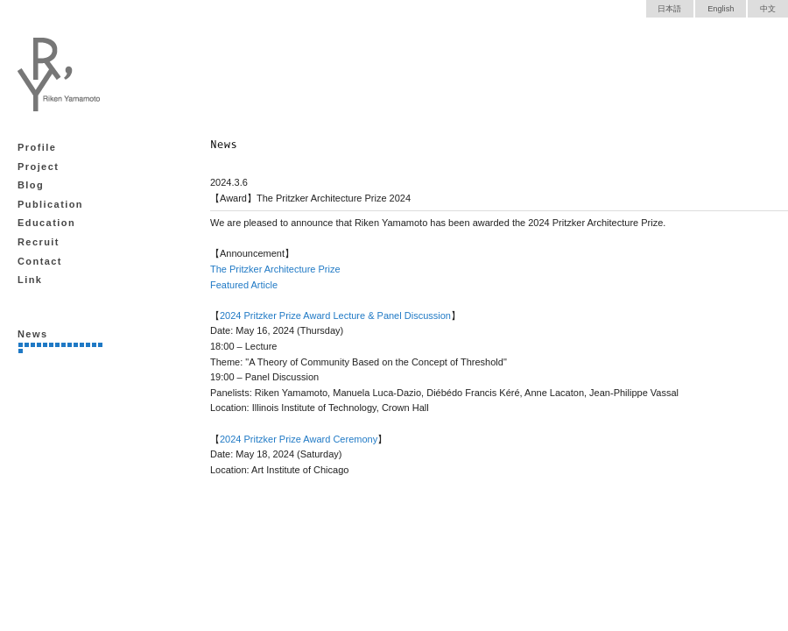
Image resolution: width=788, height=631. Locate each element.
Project (38, 166)
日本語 (669, 8)
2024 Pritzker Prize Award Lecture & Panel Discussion (335, 315)
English (720, 8)
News (32, 334)
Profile (37, 147)
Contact (40, 261)
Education (46, 222)
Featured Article (244, 285)
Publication (50, 204)
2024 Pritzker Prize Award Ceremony (298, 439)
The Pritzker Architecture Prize (275, 269)
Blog (31, 185)
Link (30, 279)
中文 (768, 8)
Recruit (39, 242)
